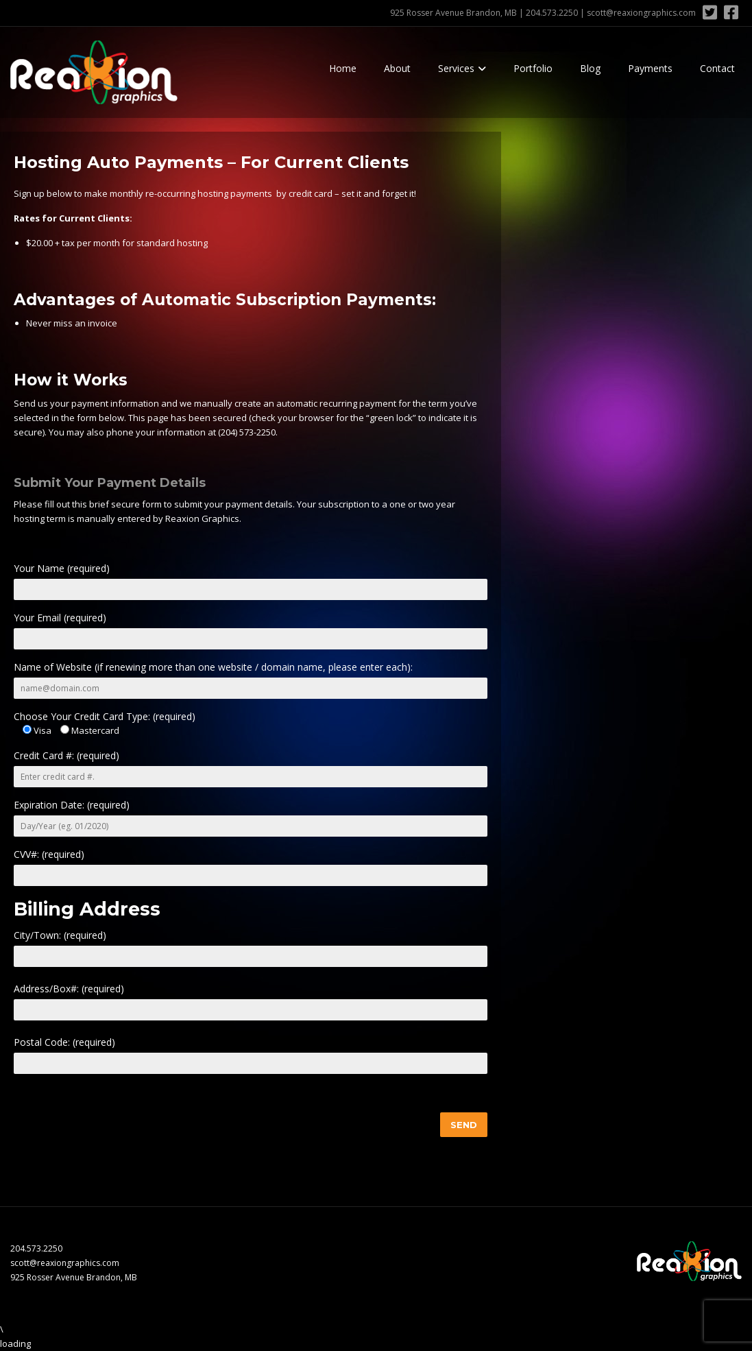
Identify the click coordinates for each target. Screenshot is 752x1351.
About (397, 68)
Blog (590, 68)
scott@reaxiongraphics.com (641, 13)
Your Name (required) (62, 568)
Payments (650, 68)
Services (456, 68)
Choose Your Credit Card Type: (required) (104, 716)
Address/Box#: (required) (69, 988)
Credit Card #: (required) (66, 755)
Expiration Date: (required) (72, 804)
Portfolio (533, 68)
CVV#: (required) (49, 854)
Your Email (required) (60, 617)
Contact (717, 68)
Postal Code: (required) (64, 1042)
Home (342, 68)
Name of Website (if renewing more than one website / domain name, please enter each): (213, 666)
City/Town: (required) (60, 935)
